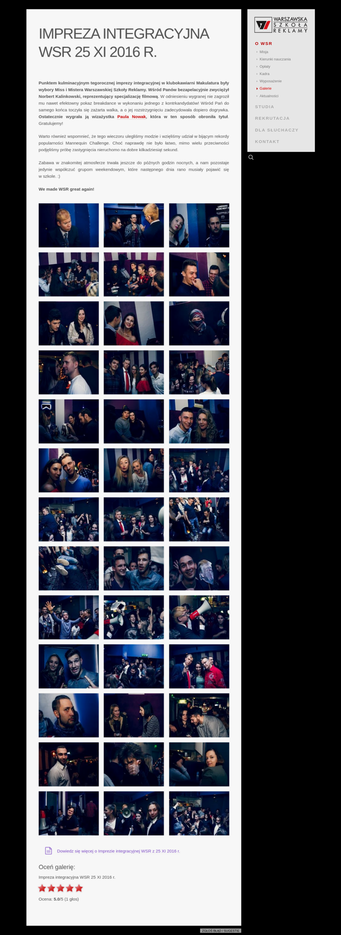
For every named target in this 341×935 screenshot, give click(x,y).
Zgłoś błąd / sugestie (220, 930)
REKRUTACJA (272, 118)
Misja (264, 52)
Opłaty (265, 66)
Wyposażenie (271, 81)
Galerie (265, 88)
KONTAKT (267, 141)
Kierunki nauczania (275, 59)
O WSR (263, 43)
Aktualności (269, 96)
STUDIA (264, 106)
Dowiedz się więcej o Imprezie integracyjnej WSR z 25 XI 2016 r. (118, 850)
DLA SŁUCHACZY (276, 129)
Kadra (264, 74)
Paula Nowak (131, 116)
